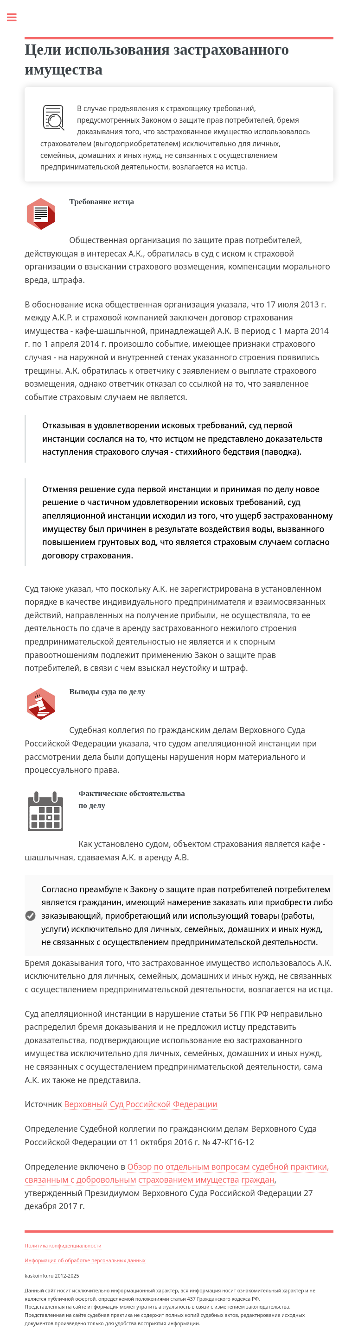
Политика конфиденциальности (63, 1245)
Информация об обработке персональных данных (85, 1260)
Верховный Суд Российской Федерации (140, 1103)
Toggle (16, 17)
